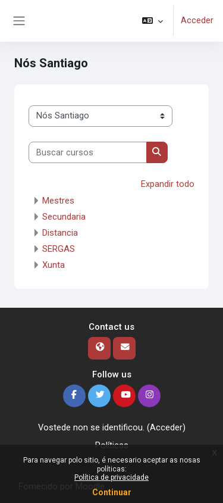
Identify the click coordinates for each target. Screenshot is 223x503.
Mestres (58, 200)
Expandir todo (167, 184)
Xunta (53, 265)
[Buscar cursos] (88, 152)
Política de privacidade (111, 477)
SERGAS (58, 248)
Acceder (197, 20)
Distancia (60, 232)
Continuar (111, 492)
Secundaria (64, 216)
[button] (152, 21)
